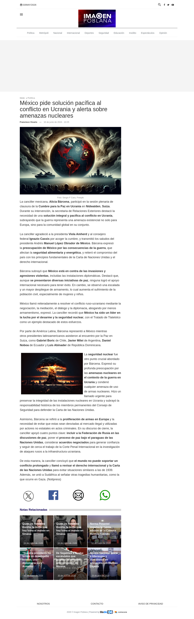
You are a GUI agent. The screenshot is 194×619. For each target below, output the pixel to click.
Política (30, 33)
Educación (119, 33)
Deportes (89, 33)
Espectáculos (147, 33)
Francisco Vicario (28, 122)
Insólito (132, 33)
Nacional (57, 33)
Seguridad (104, 33)
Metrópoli (44, 33)
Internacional (73, 33)
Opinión (163, 33)
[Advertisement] (97, 65)
